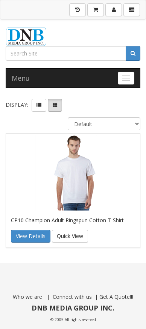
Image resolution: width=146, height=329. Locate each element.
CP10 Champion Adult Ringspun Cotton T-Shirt (67, 220)
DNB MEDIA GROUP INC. (73, 307)
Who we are (28, 296)
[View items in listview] (39, 105)
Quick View (70, 236)
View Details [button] (31, 236)
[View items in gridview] (55, 105)
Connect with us (73, 296)
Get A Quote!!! (115, 296)
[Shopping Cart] (95, 9)
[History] (77, 9)
